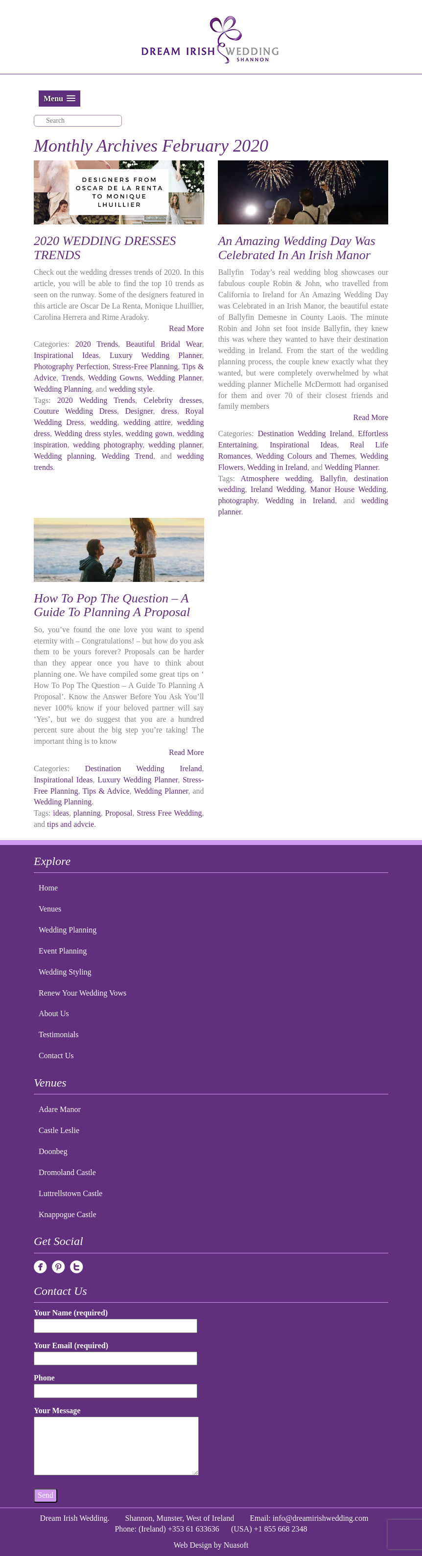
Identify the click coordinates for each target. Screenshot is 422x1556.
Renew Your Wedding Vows (82, 993)
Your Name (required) (115, 1319)
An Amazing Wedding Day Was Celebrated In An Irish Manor (296, 248)
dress (169, 411)
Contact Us (56, 1055)
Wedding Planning (63, 389)
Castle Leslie (59, 1130)
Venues (50, 909)
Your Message (116, 1441)
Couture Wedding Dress (75, 411)
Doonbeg (53, 1151)
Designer (139, 411)
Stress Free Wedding (169, 813)
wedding (103, 422)
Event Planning (63, 951)
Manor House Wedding (348, 489)
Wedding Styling (65, 972)
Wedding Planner (174, 378)
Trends (72, 378)
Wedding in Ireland (277, 467)
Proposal (119, 813)
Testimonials (59, 1034)
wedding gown (149, 433)
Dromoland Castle (67, 1172)
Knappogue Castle (67, 1214)
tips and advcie (70, 824)
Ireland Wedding (278, 489)
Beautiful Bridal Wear (164, 344)
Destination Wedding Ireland (305, 433)
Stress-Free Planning (145, 366)
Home (48, 888)
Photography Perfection (71, 366)
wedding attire (147, 422)
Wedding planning (64, 456)
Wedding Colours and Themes (305, 456)
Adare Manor (60, 1109)
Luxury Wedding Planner (156, 355)
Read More (186, 328)
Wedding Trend (127, 456)
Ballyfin (333, 478)
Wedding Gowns (115, 378)
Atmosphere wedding (276, 478)
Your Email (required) (115, 1351)
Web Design (193, 1545)
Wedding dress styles (87, 433)
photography (237, 500)
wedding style (130, 389)
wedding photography (107, 445)
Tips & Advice (105, 791)
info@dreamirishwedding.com (321, 1518)
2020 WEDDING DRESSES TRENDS (105, 248)
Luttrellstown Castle (70, 1193)
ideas (61, 813)
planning (87, 813)
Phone (115, 1384)
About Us (54, 1013)
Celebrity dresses (172, 400)
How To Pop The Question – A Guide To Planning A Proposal (112, 605)
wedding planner (175, 445)
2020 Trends (96, 344)
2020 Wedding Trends (96, 400)
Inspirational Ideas (66, 355)
